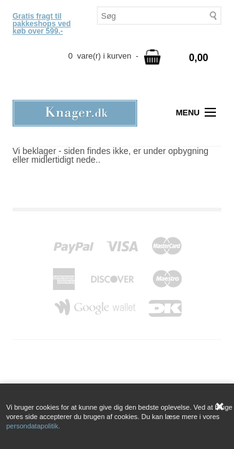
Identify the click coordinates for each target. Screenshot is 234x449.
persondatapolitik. (33, 426)
